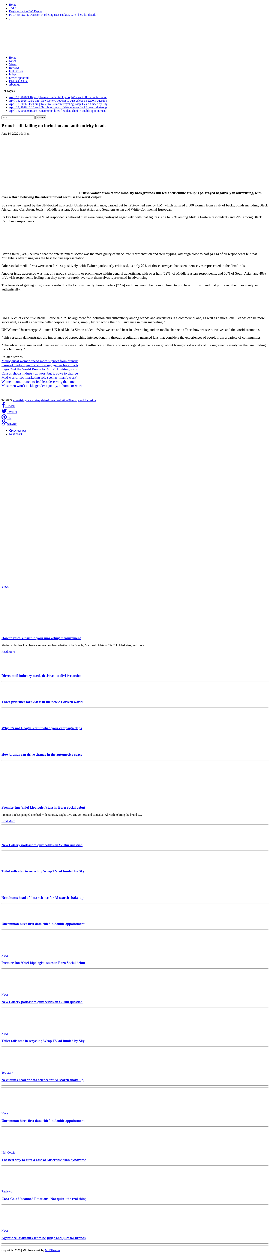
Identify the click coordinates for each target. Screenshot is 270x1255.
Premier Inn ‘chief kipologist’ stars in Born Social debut (43, 807)
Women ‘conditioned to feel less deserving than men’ (39, 382)
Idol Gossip (16, 71)
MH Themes (52, 1250)
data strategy (33, 400)
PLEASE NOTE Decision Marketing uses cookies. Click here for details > (53, 14)
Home (12, 4)
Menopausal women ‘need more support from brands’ (40, 361)
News (12, 61)
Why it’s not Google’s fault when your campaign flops (42, 728)
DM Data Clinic (18, 81)
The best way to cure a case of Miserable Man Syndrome (44, 1160)
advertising (19, 400)
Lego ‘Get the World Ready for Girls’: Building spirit (40, 369)
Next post (16, 434)
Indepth (13, 74)
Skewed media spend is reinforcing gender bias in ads (40, 365)
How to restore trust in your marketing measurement (41, 638)
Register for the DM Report (25, 11)
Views (12, 64)
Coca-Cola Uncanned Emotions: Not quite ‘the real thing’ (45, 1199)
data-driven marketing (54, 400)
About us (14, 84)
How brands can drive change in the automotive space (42, 754)
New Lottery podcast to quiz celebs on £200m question (42, 845)
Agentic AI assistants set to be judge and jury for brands (44, 1238)
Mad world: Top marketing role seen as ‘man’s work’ (39, 377)
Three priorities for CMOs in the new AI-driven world (43, 702)
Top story (7, 1072)
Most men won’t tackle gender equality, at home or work (42, 386)
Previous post (18, 430)
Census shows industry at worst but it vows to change (40, 373)
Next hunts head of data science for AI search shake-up (42, 898)
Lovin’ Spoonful (19, 77)
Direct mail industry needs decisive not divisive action (42, 676)
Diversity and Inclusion (82, 400)
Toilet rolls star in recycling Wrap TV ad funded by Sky (43, 871)
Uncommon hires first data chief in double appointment (43, 924)
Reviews (14, 67)
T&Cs (12, 8)
